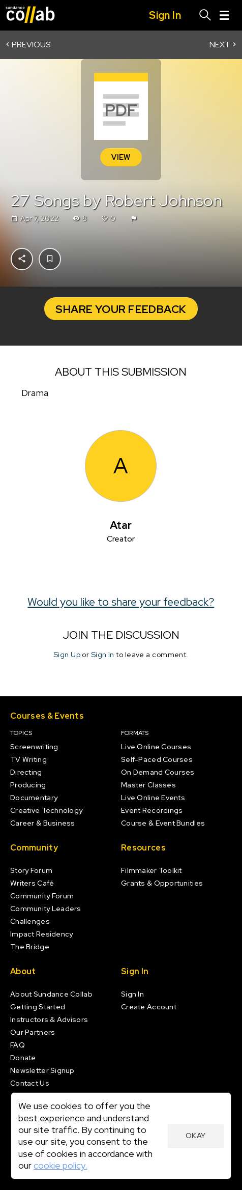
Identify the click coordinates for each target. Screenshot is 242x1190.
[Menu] (224, 15)
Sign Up (66, 654)
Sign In (102, 654)
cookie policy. (60, 1165)
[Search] (205, 15)
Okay (196, 1135)
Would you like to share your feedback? (121, 601)
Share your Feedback (120, 309)
